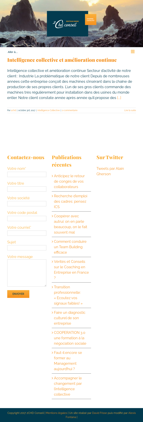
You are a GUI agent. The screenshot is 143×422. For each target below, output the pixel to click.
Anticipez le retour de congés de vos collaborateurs (69, 181)
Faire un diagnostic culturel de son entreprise (69, 318)
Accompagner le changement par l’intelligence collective (68, 386)
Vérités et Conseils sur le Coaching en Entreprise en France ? (71, 269)
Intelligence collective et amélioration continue (62, 59)
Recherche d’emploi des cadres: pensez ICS (70, 201)
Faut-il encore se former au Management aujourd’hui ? (68, 360)
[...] (119, 98)
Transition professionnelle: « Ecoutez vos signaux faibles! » (68, 295)
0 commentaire (69, 110)
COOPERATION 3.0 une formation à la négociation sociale (70, 338)
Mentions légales (56, 413)
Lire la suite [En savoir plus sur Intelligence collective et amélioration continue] (130, 110)
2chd (13, 110)
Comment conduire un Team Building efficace (70, 247)
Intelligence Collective (48, 110)
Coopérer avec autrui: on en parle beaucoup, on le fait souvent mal (70, 224)
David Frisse (99, 413)
